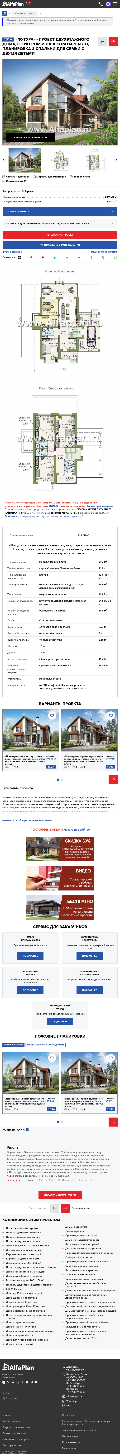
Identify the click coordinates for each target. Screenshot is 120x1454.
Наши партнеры (70, 1436)
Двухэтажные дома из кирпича (24, 1250)
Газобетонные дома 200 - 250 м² (25, 1280)
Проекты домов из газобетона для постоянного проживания (85, 1332)
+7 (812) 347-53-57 (76, 1386)
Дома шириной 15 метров (21, 1297)
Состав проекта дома (100, 506)
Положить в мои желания (62, 244)
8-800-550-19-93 (74, 1377)
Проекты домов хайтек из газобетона (87, 1322)
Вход (8, 1393)
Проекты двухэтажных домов (23, 1241)
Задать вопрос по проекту (104, 252)
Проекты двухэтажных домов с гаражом (29, 1284)
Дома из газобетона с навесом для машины (90, 1306)
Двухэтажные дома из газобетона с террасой (85, 1285)
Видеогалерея (69, 1448)
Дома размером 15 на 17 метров (25, 1306)
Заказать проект (62, 234)
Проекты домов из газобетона (24, 1232)
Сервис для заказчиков (60, 926)
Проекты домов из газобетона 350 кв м (88, 1261)
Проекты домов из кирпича (22, 1228)
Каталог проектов (11, 1421)
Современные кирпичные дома (84, 1278)
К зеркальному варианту (28, 137)
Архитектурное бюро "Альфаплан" (18, 1370)
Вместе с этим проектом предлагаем (45, 1045)
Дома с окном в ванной (19, 1344)
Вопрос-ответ (81, 176)
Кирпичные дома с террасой (82, 1244)
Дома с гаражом (74, 1231)
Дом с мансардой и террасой (82, 1239)
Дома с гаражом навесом (20, 1322)
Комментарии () (16, 181)
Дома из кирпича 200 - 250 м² (23, 1263)
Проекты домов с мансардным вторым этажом (29, 1316)
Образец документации (51, 176)
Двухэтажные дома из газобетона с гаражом (91, 1290)
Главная (6, 1415)
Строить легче (14, 502)
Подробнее (30, 955)
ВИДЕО (53, 506)
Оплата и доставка (17, 176)
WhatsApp (71, 1401)
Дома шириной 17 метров (21, 1302)
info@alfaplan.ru (74, 1396)
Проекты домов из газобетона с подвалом (90, 1302)
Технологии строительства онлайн (79, 1430)
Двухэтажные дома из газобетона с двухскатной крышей (85, 1296)
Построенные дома (72, 1442)
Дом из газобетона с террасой (83, 1248)
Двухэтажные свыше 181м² (81, 1338)
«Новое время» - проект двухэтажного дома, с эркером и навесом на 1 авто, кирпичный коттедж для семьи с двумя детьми (83, 760)
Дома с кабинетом (76, 1226)
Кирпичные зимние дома (80, 1274)
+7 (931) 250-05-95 (76, 1380)
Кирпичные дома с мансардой (24, 1254)
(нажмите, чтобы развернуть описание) (27, 820)
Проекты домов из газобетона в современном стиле (84, 1316)
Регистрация (11, 1398)
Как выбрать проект (12, 1445)
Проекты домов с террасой (81, 1235)
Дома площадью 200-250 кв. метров (27, 1245)
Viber (68, 1405)
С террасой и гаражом (78, 1257)
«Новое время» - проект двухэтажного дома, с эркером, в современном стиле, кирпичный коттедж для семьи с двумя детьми (25, 760)
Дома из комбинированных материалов (29, 1331)
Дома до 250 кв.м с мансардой (24, 1293)
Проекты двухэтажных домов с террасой (89, 1252)
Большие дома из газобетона (82, 1326)
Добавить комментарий (60, 1195)
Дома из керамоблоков (20, 1335)
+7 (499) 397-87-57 (76, 1391)
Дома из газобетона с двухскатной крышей (90, 1310)
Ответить (82, 1180)
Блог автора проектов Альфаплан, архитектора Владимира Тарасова (86, 1422)
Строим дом (68, 1415)
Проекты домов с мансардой (23, 1236)
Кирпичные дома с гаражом (22, 1258)
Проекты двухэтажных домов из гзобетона (31, 1267)
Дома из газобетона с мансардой (25, 1271)
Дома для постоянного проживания (27, 1339)
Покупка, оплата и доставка (16, 1427)
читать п (70, 829)
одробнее (83, 829)
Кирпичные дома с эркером (81, 1270)
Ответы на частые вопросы (15, 1439)
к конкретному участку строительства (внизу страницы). (44, 516)
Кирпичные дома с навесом (81, 1265)
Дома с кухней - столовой (21, 1326)
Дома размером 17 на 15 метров (25, 1310)
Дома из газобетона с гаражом (24, 1276)
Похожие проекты (13, 1045)
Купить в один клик (12, 252)
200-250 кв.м (13, 1289)
